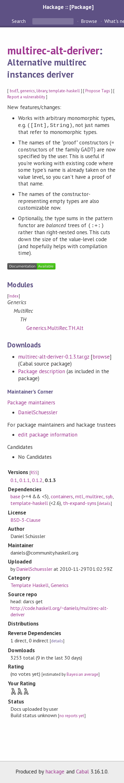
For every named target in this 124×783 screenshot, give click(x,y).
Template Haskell (29, 585)
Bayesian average (82, 674)
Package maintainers (31, 402)
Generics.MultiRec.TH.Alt (54, 328)
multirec (94, 496)
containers (62, 496)
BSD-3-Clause (25, 520)
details (105, 503)
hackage (54, 771)
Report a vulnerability (26, 97)
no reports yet (71, 715)
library (41, 91)
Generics (60, 585)
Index (13, 296)
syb (109, 496)
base (15, 496)
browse (101, 356)
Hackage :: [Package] (68, 6)
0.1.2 (37, 480)
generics (27, 91)
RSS (34, 472)
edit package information (47, 434)
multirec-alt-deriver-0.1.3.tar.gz (53, 356)
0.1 (13, 480)
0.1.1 (24, 480)
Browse (89, 21)
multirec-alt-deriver (53, 50)
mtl (79, 496)
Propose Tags (97, 91)
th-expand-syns (79, 503)
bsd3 (14, 91)
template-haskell (64, 91)
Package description (41, 371)
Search (19, 21)
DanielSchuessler (37, 412)
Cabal (82, 771)
